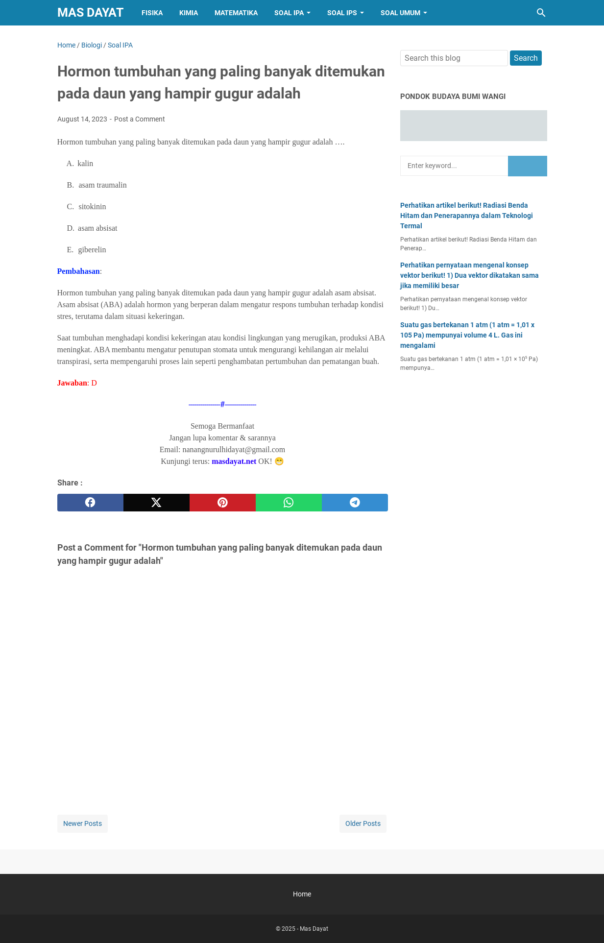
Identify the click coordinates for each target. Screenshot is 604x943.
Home (302, 894)
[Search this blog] (541, 13)
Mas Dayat (90, 12)
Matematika (236, 13)
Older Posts (363, 823)
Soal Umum (400, 13)
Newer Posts (82, 823)
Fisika (152, 13)
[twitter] (156, 502)
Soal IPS (342, 13)
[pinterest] (223, 502)
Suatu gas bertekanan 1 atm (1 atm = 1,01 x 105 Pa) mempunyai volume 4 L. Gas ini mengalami (467, 335)
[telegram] (355, 502)
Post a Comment (139, 119)
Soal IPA (289, 13)
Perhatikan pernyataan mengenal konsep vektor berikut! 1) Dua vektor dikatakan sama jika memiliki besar (469, 275)
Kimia (188, 13)
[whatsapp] (289, 502)
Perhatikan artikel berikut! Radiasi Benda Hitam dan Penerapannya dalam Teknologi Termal (466, 215)
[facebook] (90, 502)
